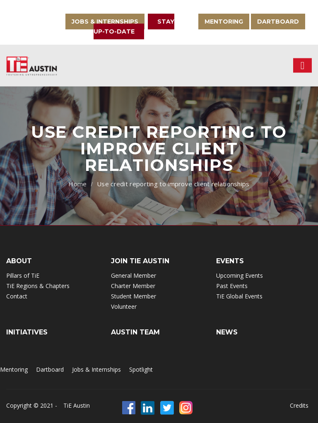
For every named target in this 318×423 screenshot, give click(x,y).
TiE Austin (76, 405)
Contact (16, 296)
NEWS (227, 332)
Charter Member (133, 286)
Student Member (133, 296)
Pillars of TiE (22, 275)
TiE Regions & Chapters (38, 286)
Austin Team (135, 332)
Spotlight (141, 369)
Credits (299, 405)
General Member (133, 275)
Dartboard (278, 21)
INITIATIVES (27, 332)
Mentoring (224, 21)
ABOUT (19, 261)
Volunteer (124, 306)
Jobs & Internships (105, 21)
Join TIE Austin (140, 261)
